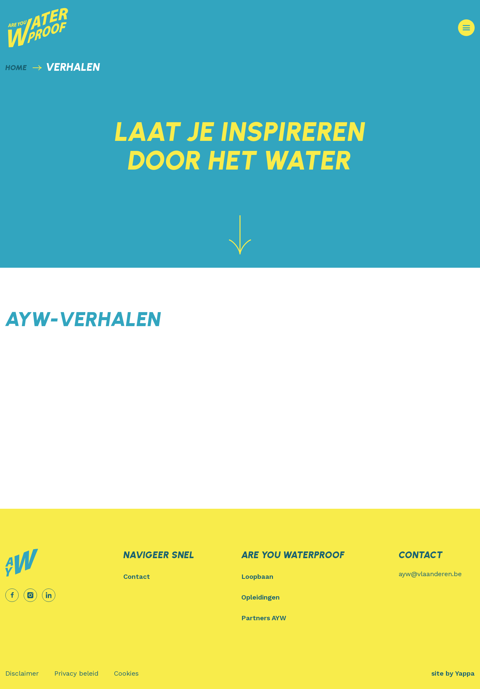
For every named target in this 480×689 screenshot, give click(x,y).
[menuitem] (181, 576)
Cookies (126, 673)
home (16, 67)
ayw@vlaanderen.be (430, 574)
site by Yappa (453, 673)
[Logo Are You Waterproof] (38, 27)
